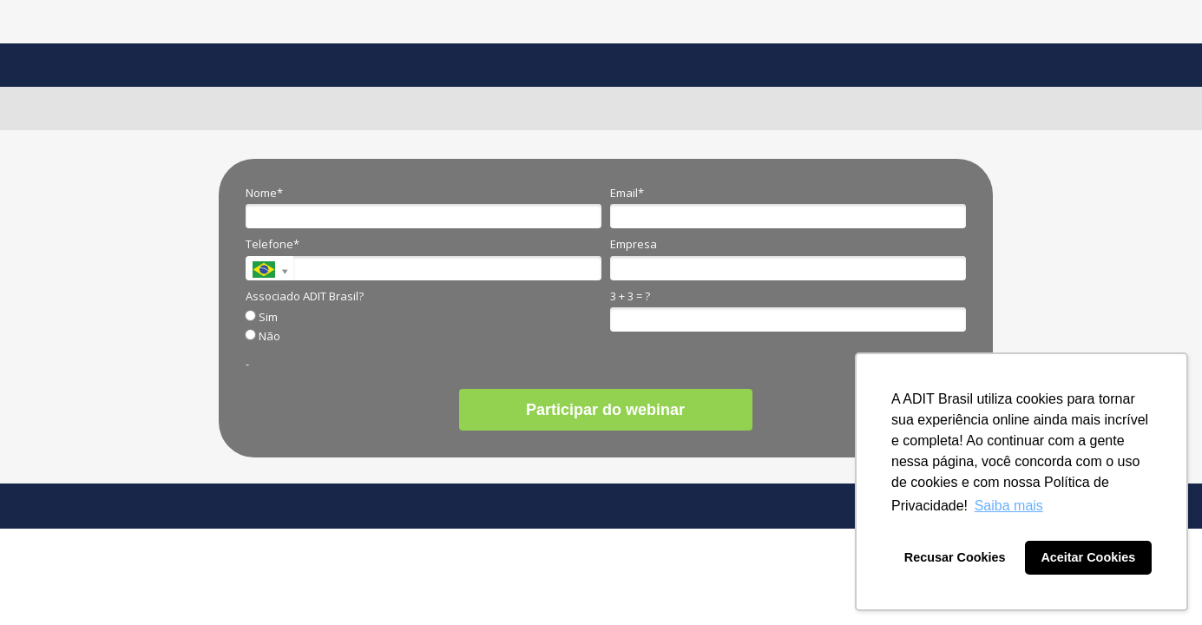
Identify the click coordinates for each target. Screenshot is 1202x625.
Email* (627, 193)
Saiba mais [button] (1009, 505)
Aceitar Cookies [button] (1088, 557)
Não (263, 336)
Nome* (264, 193)
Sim (262, 317)
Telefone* (272, 244)
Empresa (633, 244)
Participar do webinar (605, 409)
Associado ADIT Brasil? (305, 296)
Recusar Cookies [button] (955, 557)
